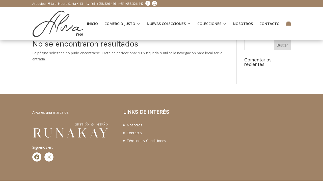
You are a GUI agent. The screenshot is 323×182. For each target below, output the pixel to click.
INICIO (92, 20)
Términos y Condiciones (146, 134)
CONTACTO (269, 20)
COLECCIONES (209, 20)
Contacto (134, 126)
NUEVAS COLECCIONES (166, 20)
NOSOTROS (243, 20)
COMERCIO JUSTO (119, 20)
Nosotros (134, 119)
